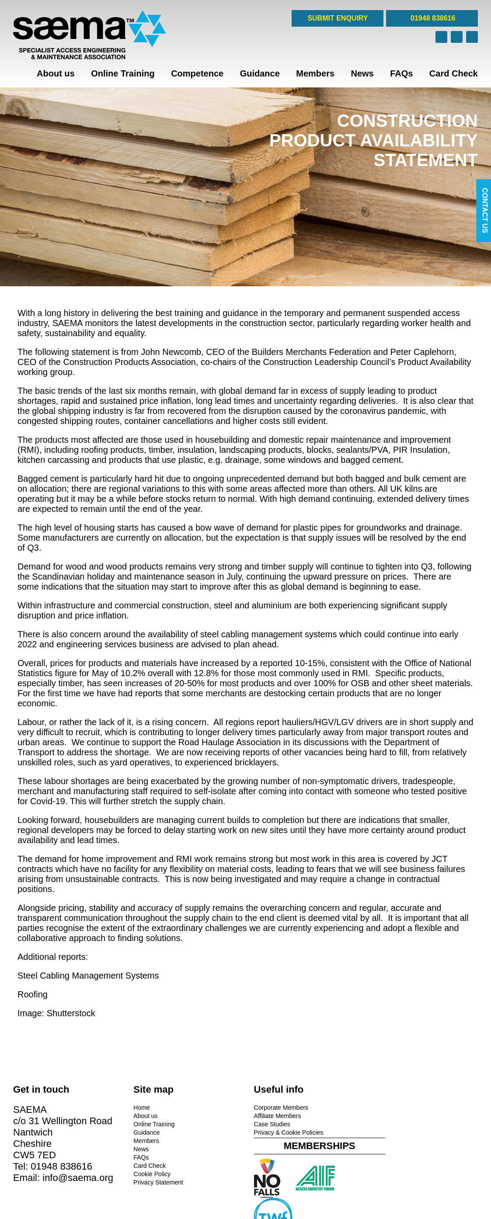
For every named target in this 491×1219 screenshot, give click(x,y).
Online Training (123, 73)
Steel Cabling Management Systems (88, 975)
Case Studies (268, 1124)
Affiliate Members (273, 1115)
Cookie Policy (150, 1173)
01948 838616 (432, 18)
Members (315, 73)
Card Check (453, 73)
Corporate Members (277, 1107)
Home (140, 1107)
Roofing (32, 994)
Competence (197, 73)
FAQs (401, 73)
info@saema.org (77, 1177)
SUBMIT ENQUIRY (337, 18)
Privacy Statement (156, 1182)
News (362, 73)
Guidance (260, 73)
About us (56, 73)
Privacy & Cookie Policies (285, 1132)
